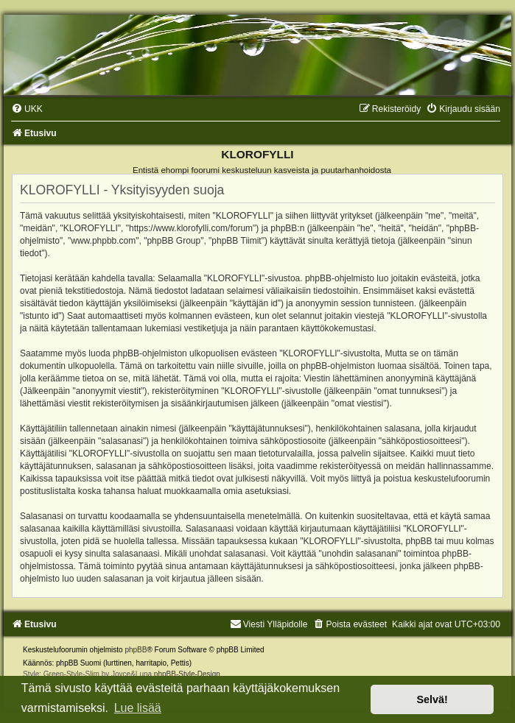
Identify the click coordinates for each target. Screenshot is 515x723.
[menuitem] (27, 109)
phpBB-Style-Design (187, 674)
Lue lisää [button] (137, 708)
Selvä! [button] (431, 699)
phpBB (136, 650)
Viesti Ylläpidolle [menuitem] (269, 624)
